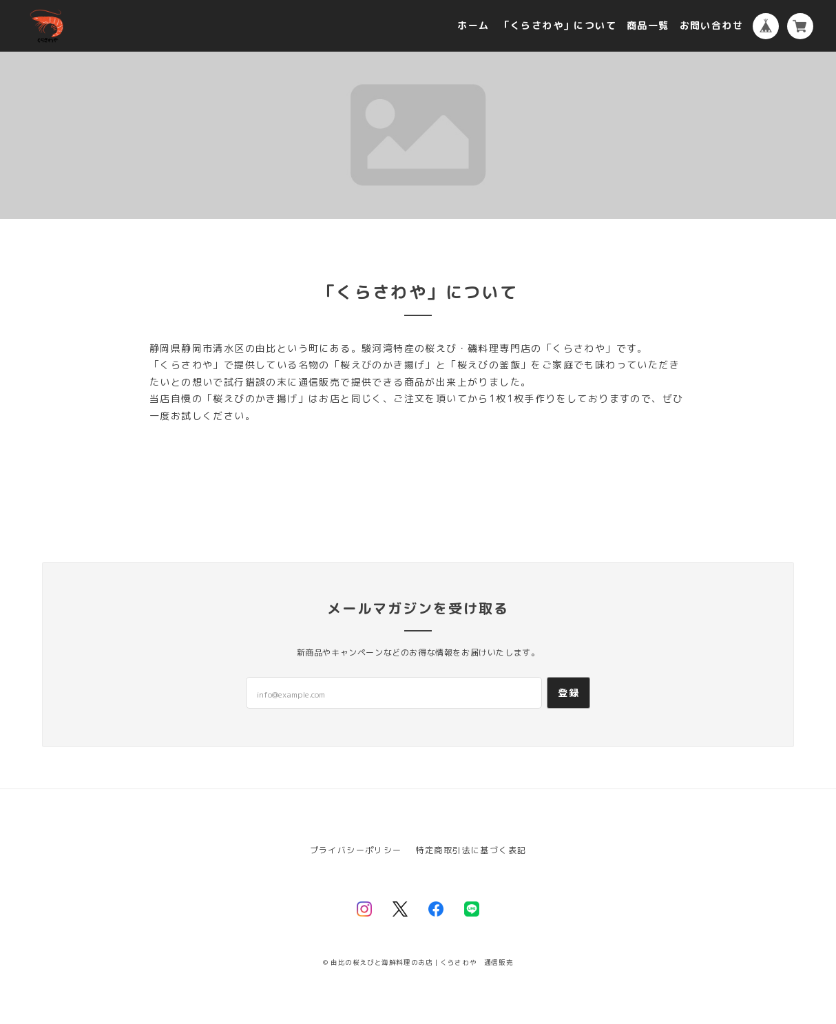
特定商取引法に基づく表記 (471, 850)
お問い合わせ (711, 26)
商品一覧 (648, 26)
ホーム (473, 26)
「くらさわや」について (558, 26)
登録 (568, 692)
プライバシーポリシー (356, 850)
